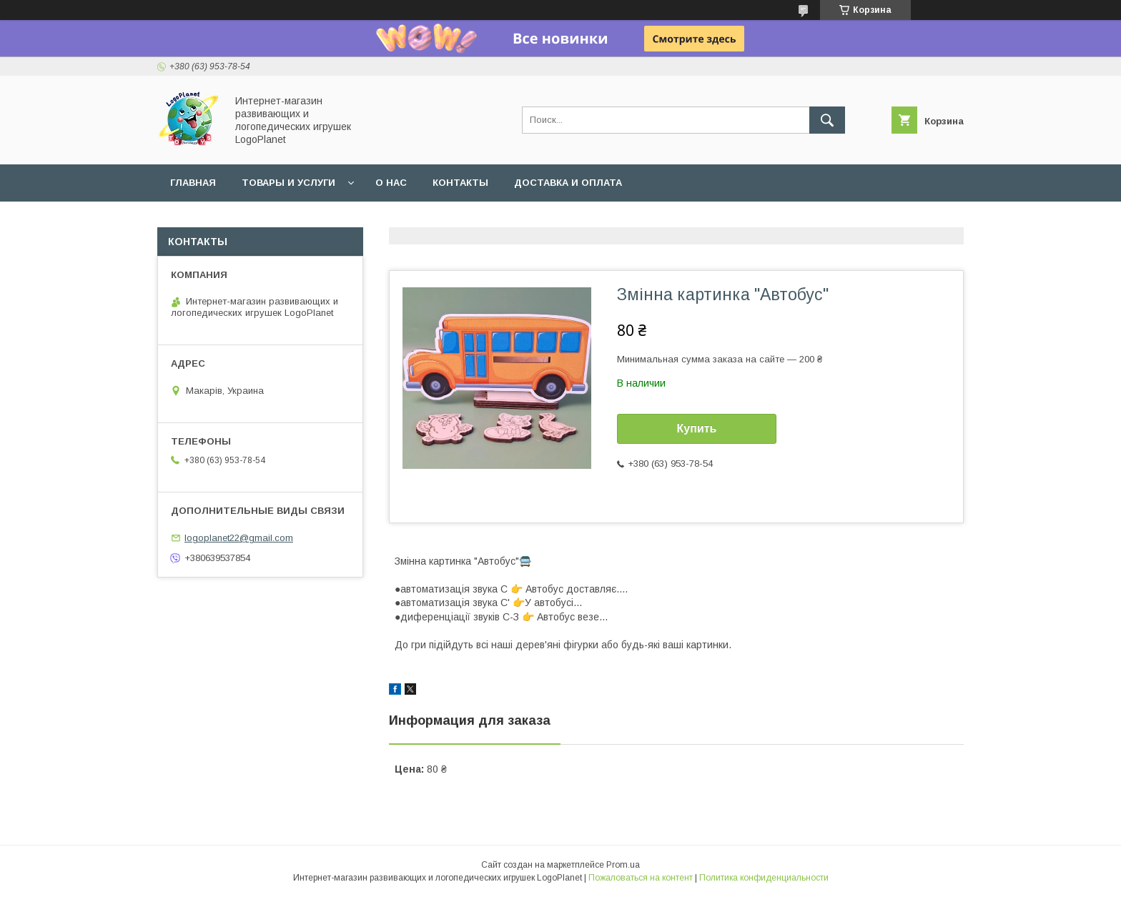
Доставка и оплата (568, 182)
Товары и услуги (288, 182)
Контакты (460, 182)
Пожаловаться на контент (640, 878)
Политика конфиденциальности (764, 878)
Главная (193, 182)
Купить (697, 428)
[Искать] (827, 120)
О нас (391, 182)
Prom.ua (623, 865)
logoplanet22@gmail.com (238, 537)
